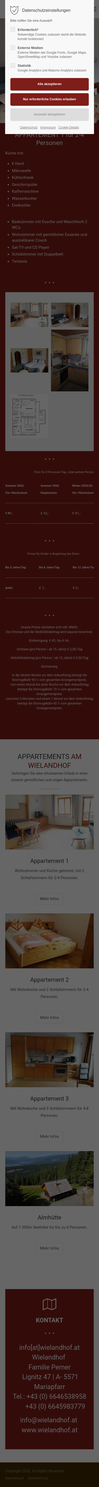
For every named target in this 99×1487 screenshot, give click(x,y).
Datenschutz (29, 127)
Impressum (48, 127)
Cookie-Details (68, 127)
